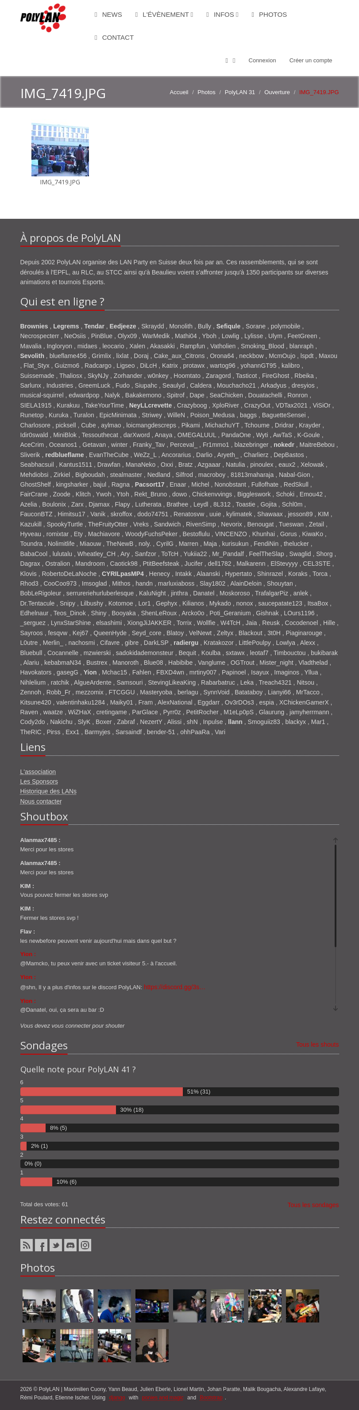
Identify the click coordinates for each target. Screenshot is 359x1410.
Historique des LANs (48, 791)
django (117, 1398)
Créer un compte (311, 60)
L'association (38, 771)
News (108, 14)
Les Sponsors (39, 781)
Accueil (179, 92)
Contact (114, 37)
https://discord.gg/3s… (174, 987)
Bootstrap (211, 1398)
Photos (269, 14)
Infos (222, 14)
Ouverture (277, 92)
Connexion (262, 60)
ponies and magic (163, 1398)
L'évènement (164, 14)
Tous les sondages (313, 1204)
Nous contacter (41, 801)
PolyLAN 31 (240, 92)
